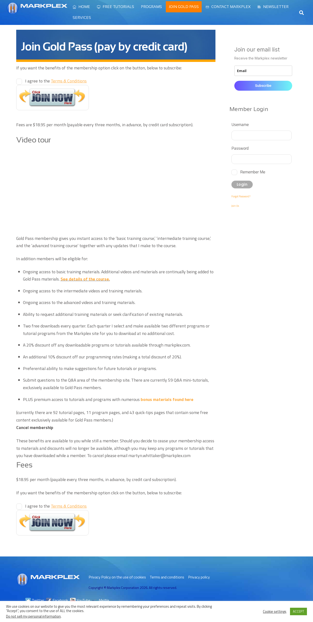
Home (81, 7)
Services (82, 17)
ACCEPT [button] (298, 611)
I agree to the (55, 81)
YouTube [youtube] (80, 600)
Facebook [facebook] (57, 600)
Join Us (235, 206)
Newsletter (273, 7)
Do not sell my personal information (33, 616)
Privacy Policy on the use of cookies (117, 577)
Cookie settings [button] (274, 611)
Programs (151, 7)
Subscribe (263, 86)
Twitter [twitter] (34, 600)
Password (240, 148)
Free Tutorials (115, 7)
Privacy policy (199, 577)
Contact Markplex (228, 7)
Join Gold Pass (184, 7)
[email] (263, 71)
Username (240, 124)
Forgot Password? (240, 196)
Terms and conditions (167, 577)
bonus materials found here (167, 399)
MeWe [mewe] (100, 600)
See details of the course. (85, 279)
